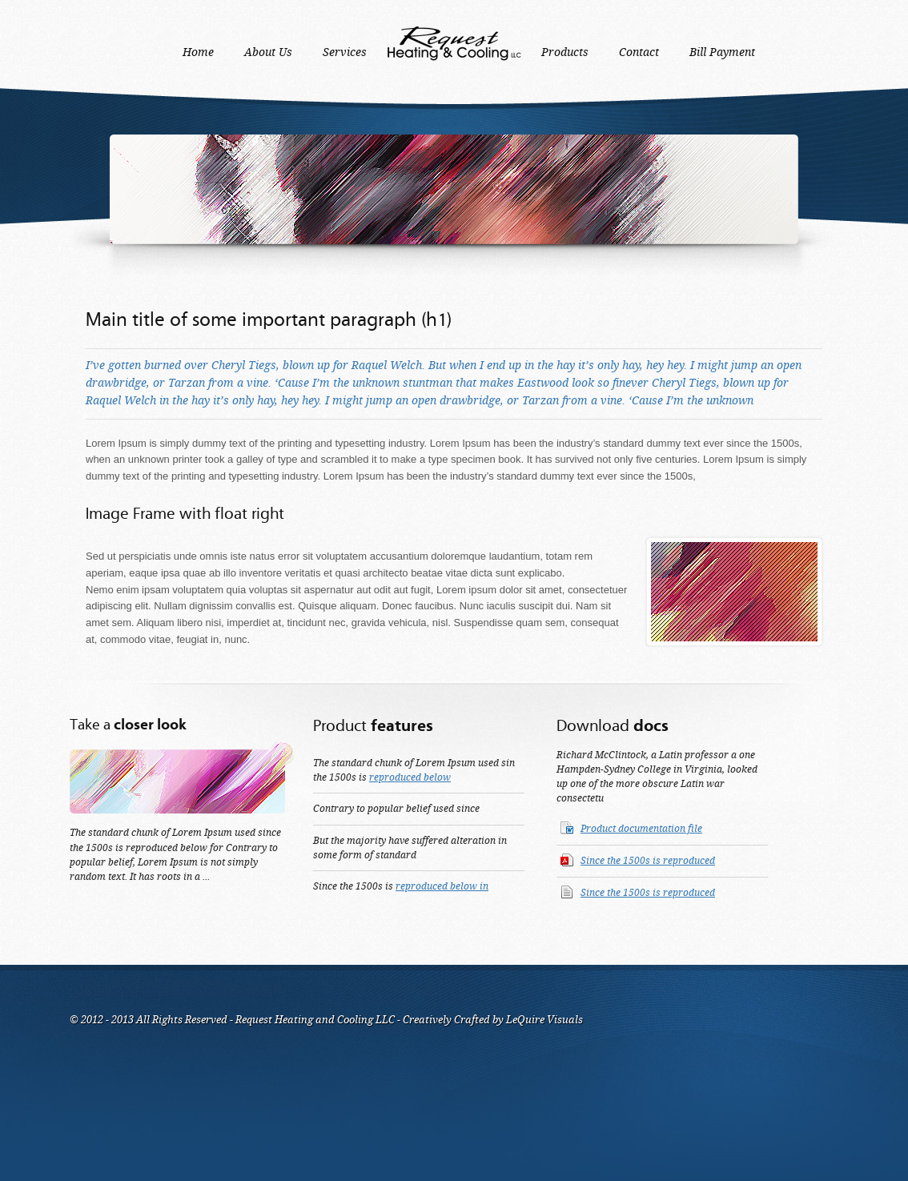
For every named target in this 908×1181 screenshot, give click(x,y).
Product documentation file (641, 828)
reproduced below (410, 777)
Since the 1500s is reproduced (648, 860)
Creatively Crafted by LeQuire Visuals (491, 1020)
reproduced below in (442, 886)
